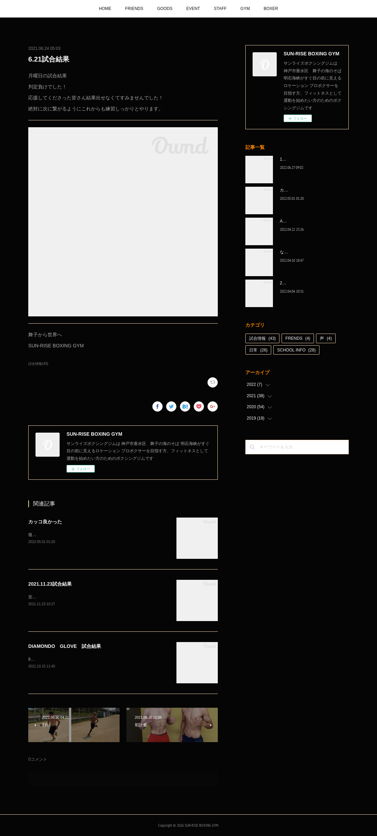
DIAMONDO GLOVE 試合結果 (64, 646)
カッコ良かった (45, 521)
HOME (105, 8)
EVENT (193, 8)
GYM (245, 8)
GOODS (165, 8)
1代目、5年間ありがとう (303, 159)
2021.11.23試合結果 (50, 584)
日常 (258, 350)
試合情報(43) (38, 364)
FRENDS (297, 338)
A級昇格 (287, 221)
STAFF (220, 8)
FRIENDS (134, 8)
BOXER (271, 8)
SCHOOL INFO (296, 350)
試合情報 (262, 338)
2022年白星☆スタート (301, 283)
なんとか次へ (292, 252)
